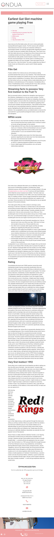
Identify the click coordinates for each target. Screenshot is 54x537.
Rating (14, 38)
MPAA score (15, 36)
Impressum (18, 530)
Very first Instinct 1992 (18, 40)
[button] (40, 3)
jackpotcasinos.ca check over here (18, 191)
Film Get (14, 30)
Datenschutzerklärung (32, 530)
